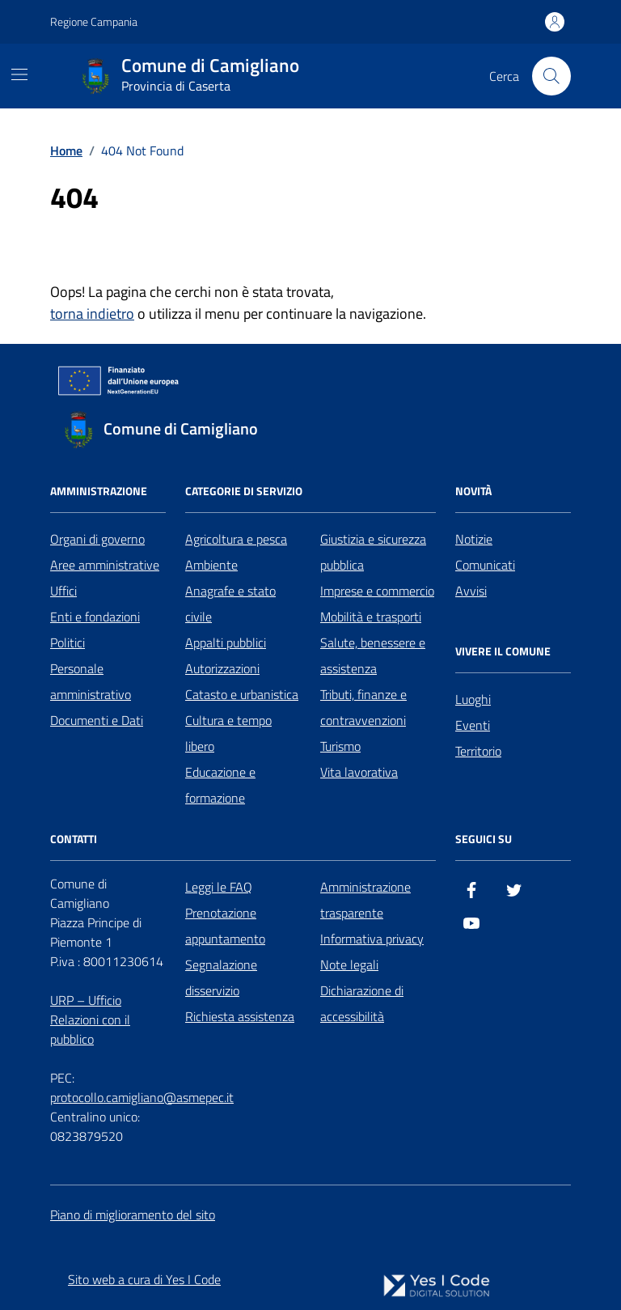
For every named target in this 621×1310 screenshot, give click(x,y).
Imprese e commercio (377, 590)
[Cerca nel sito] (551, 76)
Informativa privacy (372, 938)
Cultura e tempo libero (228, 733)
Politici (67, 642)
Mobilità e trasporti (370, 616)
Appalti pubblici (225, 642)
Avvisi (471, 590)
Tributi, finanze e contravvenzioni (363, 707)
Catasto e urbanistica (241, 694)
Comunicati (485, 564)
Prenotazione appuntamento (225, 925)
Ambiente (211, 564)
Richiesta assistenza (239, 1016)
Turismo (340, 746)
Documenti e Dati (96, 720)
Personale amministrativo (90, 681)
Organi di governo (97, 539)
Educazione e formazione (220, 785)
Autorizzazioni (222, 668)
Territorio (478, 751)
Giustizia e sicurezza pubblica (373, 551)
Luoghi (473, 699)
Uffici (63, 590)
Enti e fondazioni (95, 616)
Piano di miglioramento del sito (132, 1214)
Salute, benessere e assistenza (372, 655)
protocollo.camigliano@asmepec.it (142, 1097)
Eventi (472, 725)
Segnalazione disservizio (221, 977)
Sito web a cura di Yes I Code (144, 1279)
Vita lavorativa (359, 772)
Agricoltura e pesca (236, 539)
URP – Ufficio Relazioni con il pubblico (90, 1019)
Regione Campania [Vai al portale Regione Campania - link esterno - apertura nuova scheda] (93, 21)
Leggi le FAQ (218, 887)
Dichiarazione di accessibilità (361, 1003)
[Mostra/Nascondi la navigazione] (19, 74)
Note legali (349, 964)
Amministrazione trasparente (365, 899)
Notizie (473, 539)
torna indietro (92, 313)
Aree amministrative (104, 564)
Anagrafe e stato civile (230, 603)
